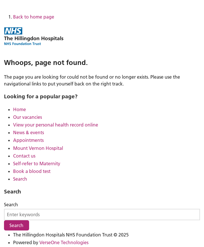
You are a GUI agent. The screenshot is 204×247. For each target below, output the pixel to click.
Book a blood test (32, 171)
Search (20, 179)
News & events (28, 132)
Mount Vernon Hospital (38, 148)
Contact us (24, 156)
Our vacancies (27, 117)
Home (19, 109)
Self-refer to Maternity (36, 163)
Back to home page (33, 17)
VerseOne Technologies (63, 242)
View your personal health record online (55, 125)
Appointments (28, 140)
